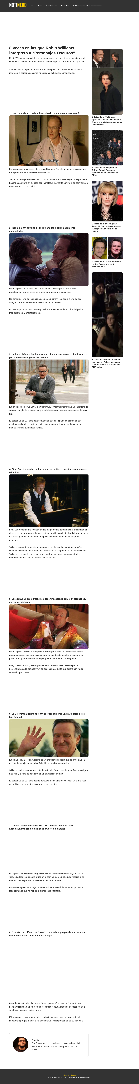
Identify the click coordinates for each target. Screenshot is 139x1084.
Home (32, 6)
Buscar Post (65, 6)
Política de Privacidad (69, 1075)
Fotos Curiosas (51, 6)
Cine (40, 6)
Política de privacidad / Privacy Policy (87, 6)
